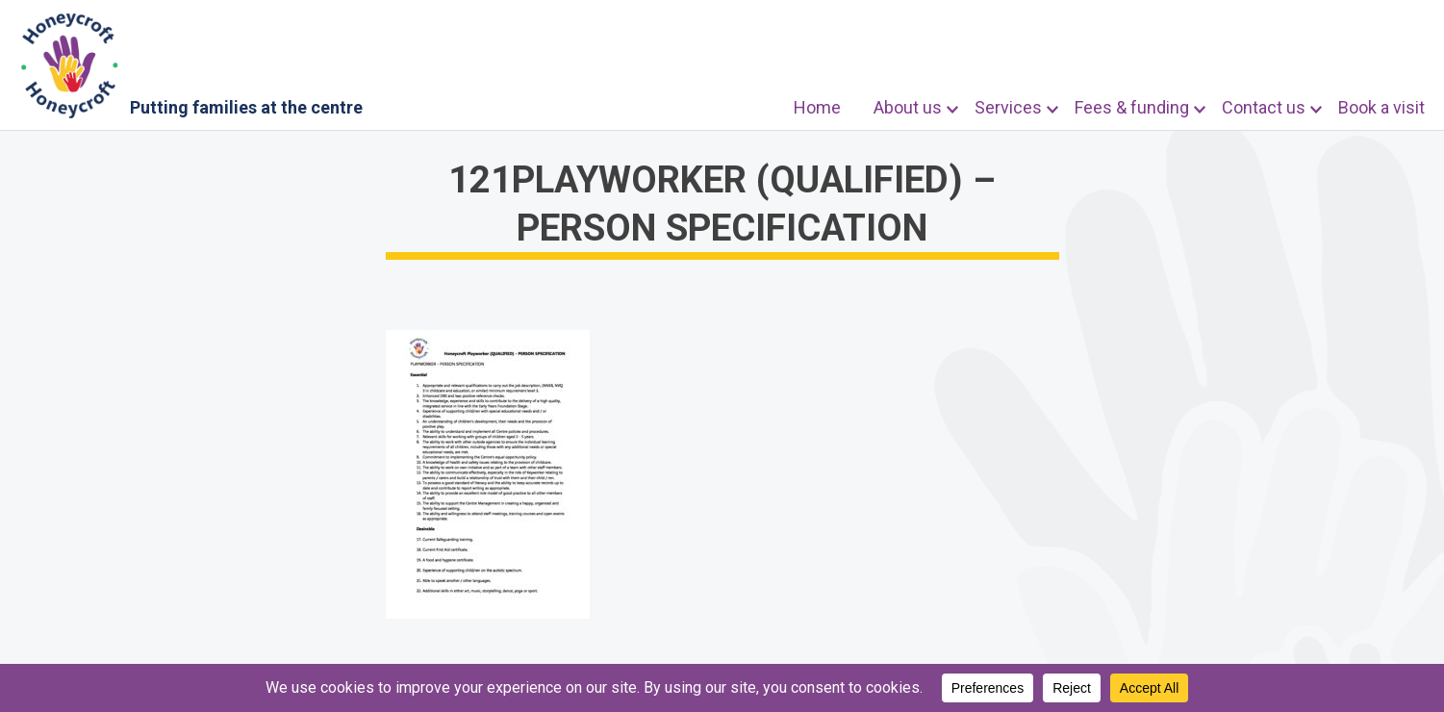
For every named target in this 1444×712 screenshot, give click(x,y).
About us (908, 107)
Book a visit (1381, 107)
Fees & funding (1132, 107)
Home (817, 107)
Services (1008, 107)
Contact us (1263, 107)
